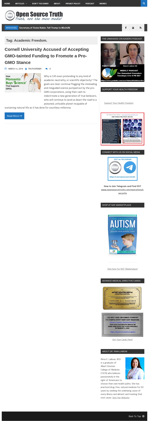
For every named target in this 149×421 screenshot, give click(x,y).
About (57, 3)
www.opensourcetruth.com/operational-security (122, 191)
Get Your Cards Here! (122, 313)
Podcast (90, 3)
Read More (14, 116)
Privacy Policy (73, 3)
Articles (21, 3)
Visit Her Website (121, 397)
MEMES (103, 3)
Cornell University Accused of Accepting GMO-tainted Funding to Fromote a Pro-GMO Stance (47, 56)
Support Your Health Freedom (118, 103)
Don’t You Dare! (40, 3)
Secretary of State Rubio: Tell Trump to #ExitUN (44, 27)
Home (7, 3)
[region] (122, 237)
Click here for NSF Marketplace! (122, 269)
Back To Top (136, 416)
